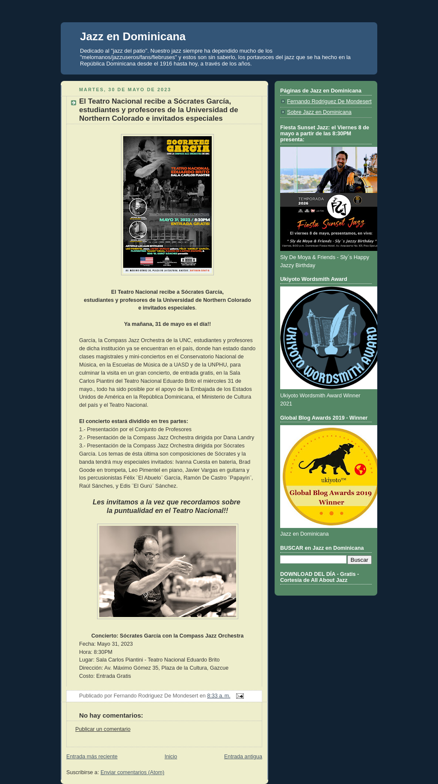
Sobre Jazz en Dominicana (319, 112)
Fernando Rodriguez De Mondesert (329, 101)
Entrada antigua (243, 757)
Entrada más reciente (92, 757)
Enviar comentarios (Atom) (132, 772)
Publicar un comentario (102, 729)
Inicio (171, 757)
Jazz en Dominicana (133, 36)
